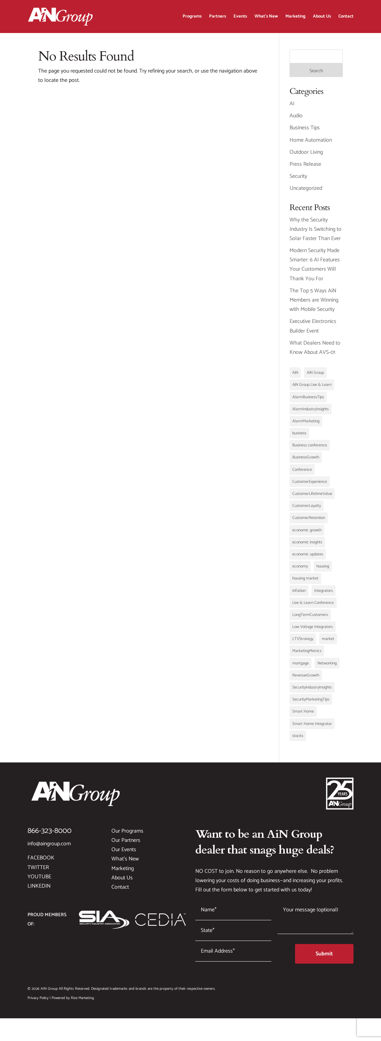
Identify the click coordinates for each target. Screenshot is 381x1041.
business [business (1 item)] (299, 436)
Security (298, 179)
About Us (322, 16)
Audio (296, 119)
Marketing (295, 16)
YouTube (39, 880)
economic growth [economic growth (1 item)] (307, 533)
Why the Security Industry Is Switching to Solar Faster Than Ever (315, 233)
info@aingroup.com (49, 847)
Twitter (38, 871)
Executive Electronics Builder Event (313, 329)
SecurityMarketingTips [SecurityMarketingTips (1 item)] (310, 703)
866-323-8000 (50, 834)
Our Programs (127, 834)
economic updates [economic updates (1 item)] (307, 557)
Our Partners (125, 843)
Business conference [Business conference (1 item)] (309, 448)
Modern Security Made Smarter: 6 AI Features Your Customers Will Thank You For (315, 268)
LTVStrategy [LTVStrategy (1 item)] (302, 642)
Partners (217, 16)
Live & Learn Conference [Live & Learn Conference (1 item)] (313, 606)
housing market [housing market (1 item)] (305, 581)
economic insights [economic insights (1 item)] (307, 545)
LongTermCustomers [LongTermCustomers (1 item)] (310, 618)
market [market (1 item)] (328, 642)
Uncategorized (306, 191)
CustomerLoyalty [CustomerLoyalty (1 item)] (306, 509)
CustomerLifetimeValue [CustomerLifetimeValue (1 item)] (312, 497)
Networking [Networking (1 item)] (327, 666)
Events (240, 16)
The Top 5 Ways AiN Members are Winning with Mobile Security (314, 303)
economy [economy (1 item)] (300, 569)
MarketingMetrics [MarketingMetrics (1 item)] (307, 654)
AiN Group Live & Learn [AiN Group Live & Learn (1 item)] (311, 388)
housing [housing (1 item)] (322, 569)
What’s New (266, 16)
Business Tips (305, 131)
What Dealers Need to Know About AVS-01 (315, 351)
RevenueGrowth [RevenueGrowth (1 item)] (305, 678)
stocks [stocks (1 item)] (297, 739)
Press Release (305, 167)
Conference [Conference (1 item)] (302, 473)
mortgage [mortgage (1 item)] (300, 666)
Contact (345, 16)
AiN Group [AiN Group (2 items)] (315, 376)
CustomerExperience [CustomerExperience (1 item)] (309, 485)
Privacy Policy (38, 1001)
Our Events (123, 853)
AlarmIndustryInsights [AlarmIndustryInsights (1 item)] (310, 412)
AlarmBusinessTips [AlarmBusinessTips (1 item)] (308, 400)
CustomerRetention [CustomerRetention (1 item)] (308, 521)
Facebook (41, 861)
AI (292, 107)
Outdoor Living (306, 155)
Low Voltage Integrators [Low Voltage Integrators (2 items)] (312, 630)
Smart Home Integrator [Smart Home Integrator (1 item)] (312, 727)
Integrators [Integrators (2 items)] (323, 594)
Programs (192, 16)
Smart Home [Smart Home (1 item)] (303, 715)
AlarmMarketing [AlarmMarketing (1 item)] (305, 424)
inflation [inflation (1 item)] (299, 594)
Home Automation (311, 143)
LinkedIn (39, 889)
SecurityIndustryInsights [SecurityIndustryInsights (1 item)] (312, 690)
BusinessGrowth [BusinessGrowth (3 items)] (305, 460)
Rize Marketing (82, 1001)
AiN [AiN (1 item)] (295, 376)
